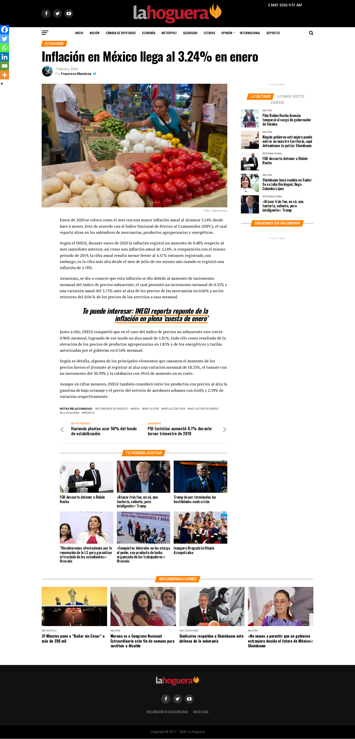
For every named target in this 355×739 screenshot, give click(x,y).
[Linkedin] (4, 56)
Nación (94, 32)
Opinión (226, 32)
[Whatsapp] (4, 47)
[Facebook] (4, 29)
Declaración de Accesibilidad (167, 712)
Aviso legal (201, 712)
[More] (4, 74)
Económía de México (112, 408)
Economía (148, 32)
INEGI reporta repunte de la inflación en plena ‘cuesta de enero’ (161, 314)
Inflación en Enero (203, 408)
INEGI (136, 408)
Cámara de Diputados (121, 32)
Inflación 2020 (174, 408)
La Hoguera (70, 412)
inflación (151, 408)
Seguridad (190, 32)
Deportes (273, 32)
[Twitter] (4, 38)
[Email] (4, 65)
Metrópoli (169, 32)
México (89, 412)
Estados (209, 32)
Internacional (250, 32)
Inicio (79, 32)
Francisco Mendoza (76, 74)
